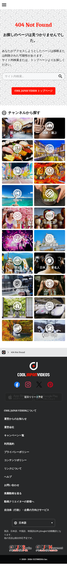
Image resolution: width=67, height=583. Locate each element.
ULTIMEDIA (38, 559)
